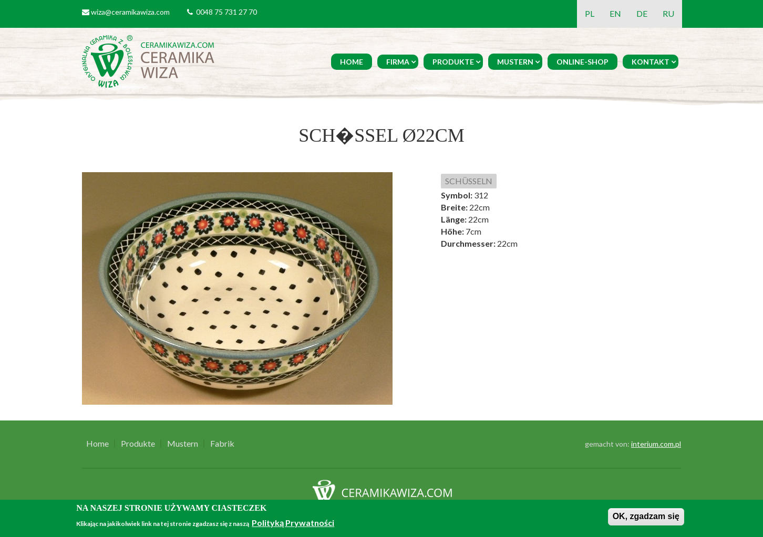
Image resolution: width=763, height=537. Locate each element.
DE (641, 13)
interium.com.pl (656, 443)
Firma (397, 61)
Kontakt (650, 61)
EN (615, 13)
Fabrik (222, 443)
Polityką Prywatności (293, 523)
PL (589, 13)
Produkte (453, 61)
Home (351, 61)
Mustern (515, 61)
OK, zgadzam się (646, 516)
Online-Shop (582, 61)
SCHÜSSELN (468, 181)
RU (668, 13)
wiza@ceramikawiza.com (130, 11)
